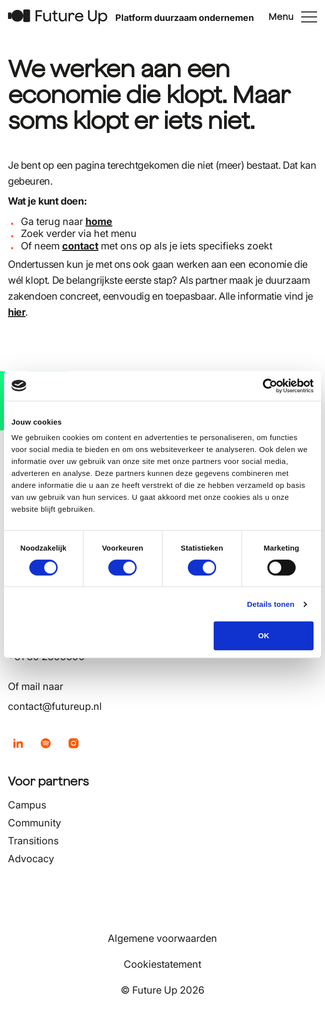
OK (263, 635)
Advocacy (31, 859)
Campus (27, 805)
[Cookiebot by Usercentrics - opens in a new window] (270, 385)
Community (34, 823)
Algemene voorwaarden (162, 938)
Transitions (33, 841)
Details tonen (270, 604)
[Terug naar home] (57, 16)
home (98, 222)
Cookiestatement (162, 964)
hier (16, 312)
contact (80, 246)
